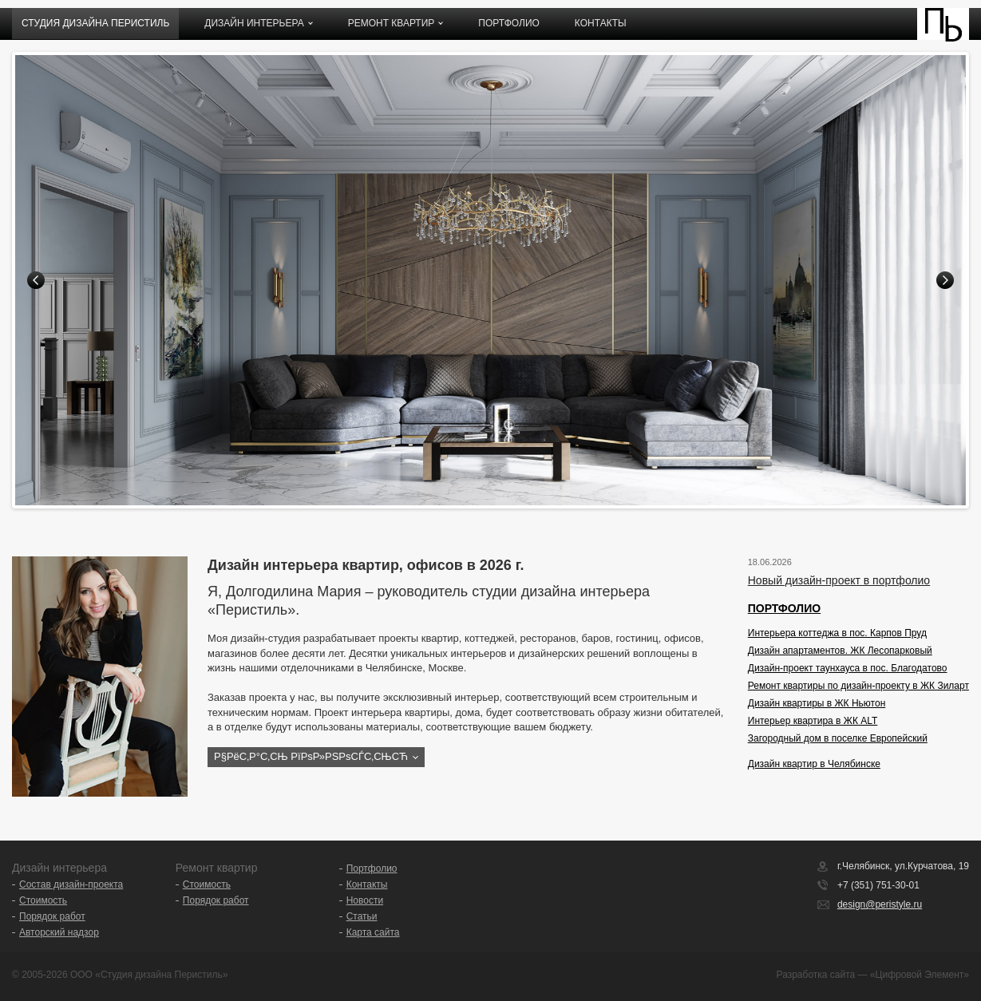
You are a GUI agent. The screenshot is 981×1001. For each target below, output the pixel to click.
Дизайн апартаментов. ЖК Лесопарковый (840, 650)
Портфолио (509, 23)
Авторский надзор (59, 932)
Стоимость (43, 900)
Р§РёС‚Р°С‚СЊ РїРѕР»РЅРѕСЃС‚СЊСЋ (311, 756)
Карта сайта (373, 932)
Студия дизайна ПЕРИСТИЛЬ (95, 23)
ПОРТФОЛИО (784, 608)
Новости (364, 900)
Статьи (362, 916)
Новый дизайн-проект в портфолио (839, 580)
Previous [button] (36, 280)
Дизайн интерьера (253, 23)
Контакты (601, 23)
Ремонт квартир (391, 23)
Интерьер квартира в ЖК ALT (813, 720)
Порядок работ (52, 916)
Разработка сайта (816, 974)
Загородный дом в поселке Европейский (838, 738)
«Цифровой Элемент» (919, 974)
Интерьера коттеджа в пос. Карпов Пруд (837, 633)
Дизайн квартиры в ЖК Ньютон (817, 703)
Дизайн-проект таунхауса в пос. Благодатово (847, 668)
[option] (490, 280)
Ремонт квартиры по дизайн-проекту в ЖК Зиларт (858, 685)
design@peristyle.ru (879, 904)
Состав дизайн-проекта (71, 884)
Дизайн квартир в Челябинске (814, 764)
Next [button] (945, 280)
